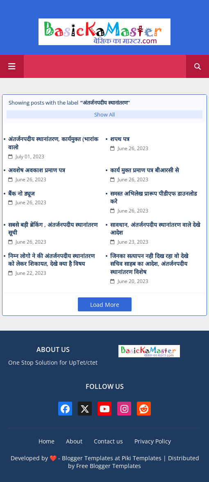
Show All (104, 114)
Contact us (108, 441)
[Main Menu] (12, 66)
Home (47, 441)
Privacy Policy (152, 441)
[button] (197, 66)
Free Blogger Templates (108, 466)
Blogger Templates (87, 458)
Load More (104, 304)
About (74, 441)
